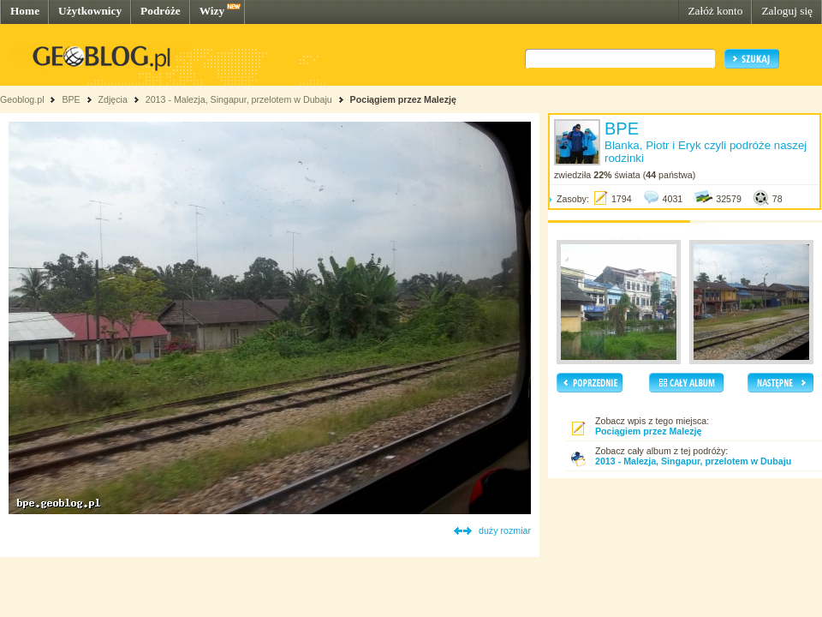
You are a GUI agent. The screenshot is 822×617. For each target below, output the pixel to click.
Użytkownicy (90, 10)
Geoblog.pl (22, 99)
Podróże (160, 10)
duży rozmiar (505, 530)
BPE (71, 99)
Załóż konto (715, 10)
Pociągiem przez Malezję (403, 99)
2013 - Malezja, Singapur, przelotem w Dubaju (239, 99)
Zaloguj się (787, 10)
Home (24, 10)
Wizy (212, 10)
